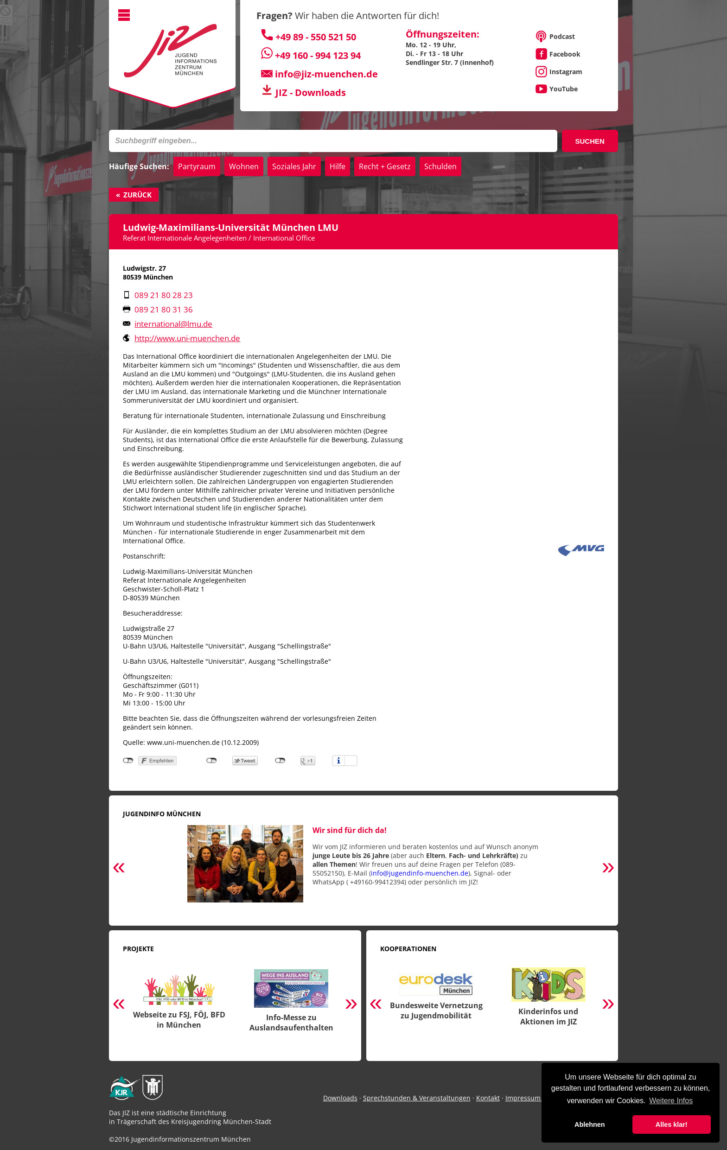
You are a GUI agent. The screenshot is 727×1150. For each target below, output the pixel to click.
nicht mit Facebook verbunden (128, 760)
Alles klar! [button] (672, 1124)
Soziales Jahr (294, 166)
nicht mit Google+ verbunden (280, 760)
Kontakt (488, 1097)
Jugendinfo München (162, 813)
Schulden (440, 166)
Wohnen (244, 166)
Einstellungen (350, 760)
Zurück (137, 194)
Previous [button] (118, 868)
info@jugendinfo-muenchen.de (419, 873)
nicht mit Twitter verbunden (211, 760)
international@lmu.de (173, 323)
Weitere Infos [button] (671, 1101)
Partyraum (197, 166)
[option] (363, 868)
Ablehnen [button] (589, 1124)
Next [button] (608, 868)
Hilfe (337, 166)
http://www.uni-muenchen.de (187, 338)
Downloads (340, 1097)
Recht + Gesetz (385, 166)
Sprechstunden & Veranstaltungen (417, 1097)
